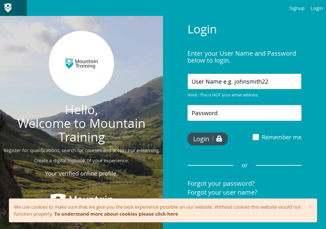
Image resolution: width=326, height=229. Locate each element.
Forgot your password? (221, 183)
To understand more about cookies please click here (116, 214)
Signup (296, 8)
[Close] (310, 206)
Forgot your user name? (222, 192)
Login (317, 8)
